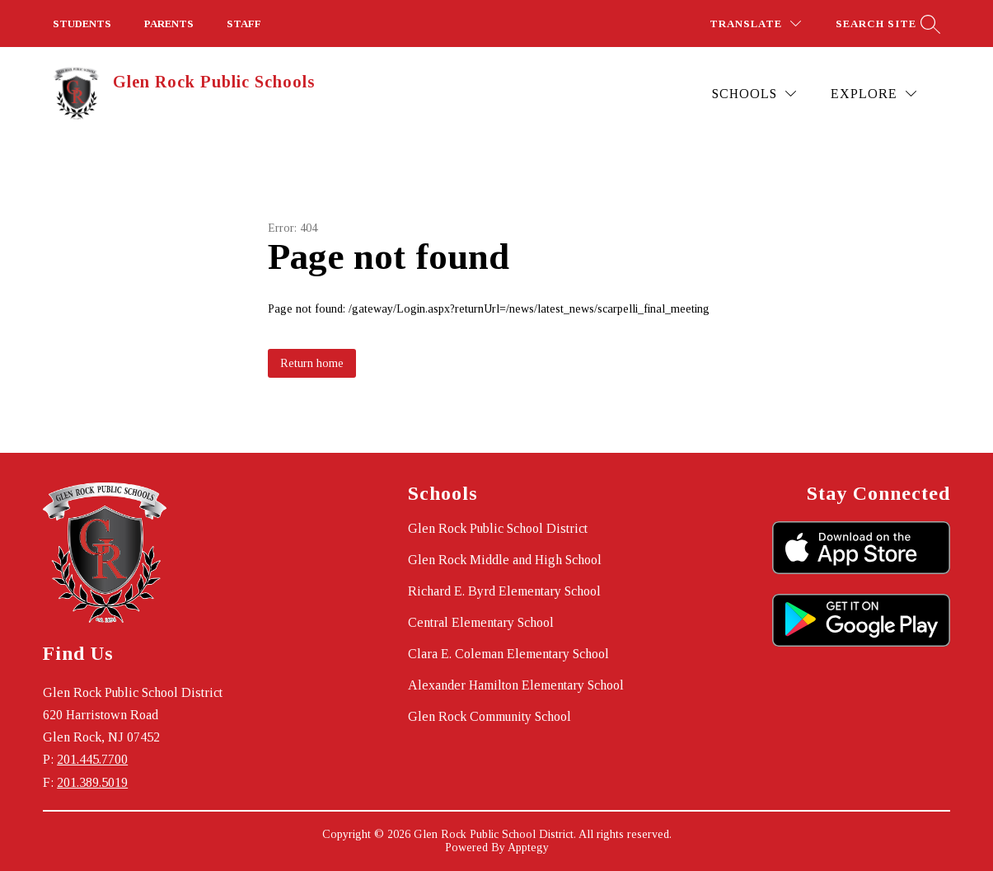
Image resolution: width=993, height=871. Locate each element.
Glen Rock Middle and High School (505, 560)
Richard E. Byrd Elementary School (504, 591)
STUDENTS (82, 23)
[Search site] (885, 23)
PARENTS (169, 23)
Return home (312, 363)
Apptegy (528, 847)
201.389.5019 (92, 782)
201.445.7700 (92, 759)
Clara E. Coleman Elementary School (508, 654)
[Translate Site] (755, 23)
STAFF (244, 23)
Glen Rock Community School (489, 716)
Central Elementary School (481, 622)
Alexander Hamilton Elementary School (516, 685)
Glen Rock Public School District (498, 528)
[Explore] (873, 93)
